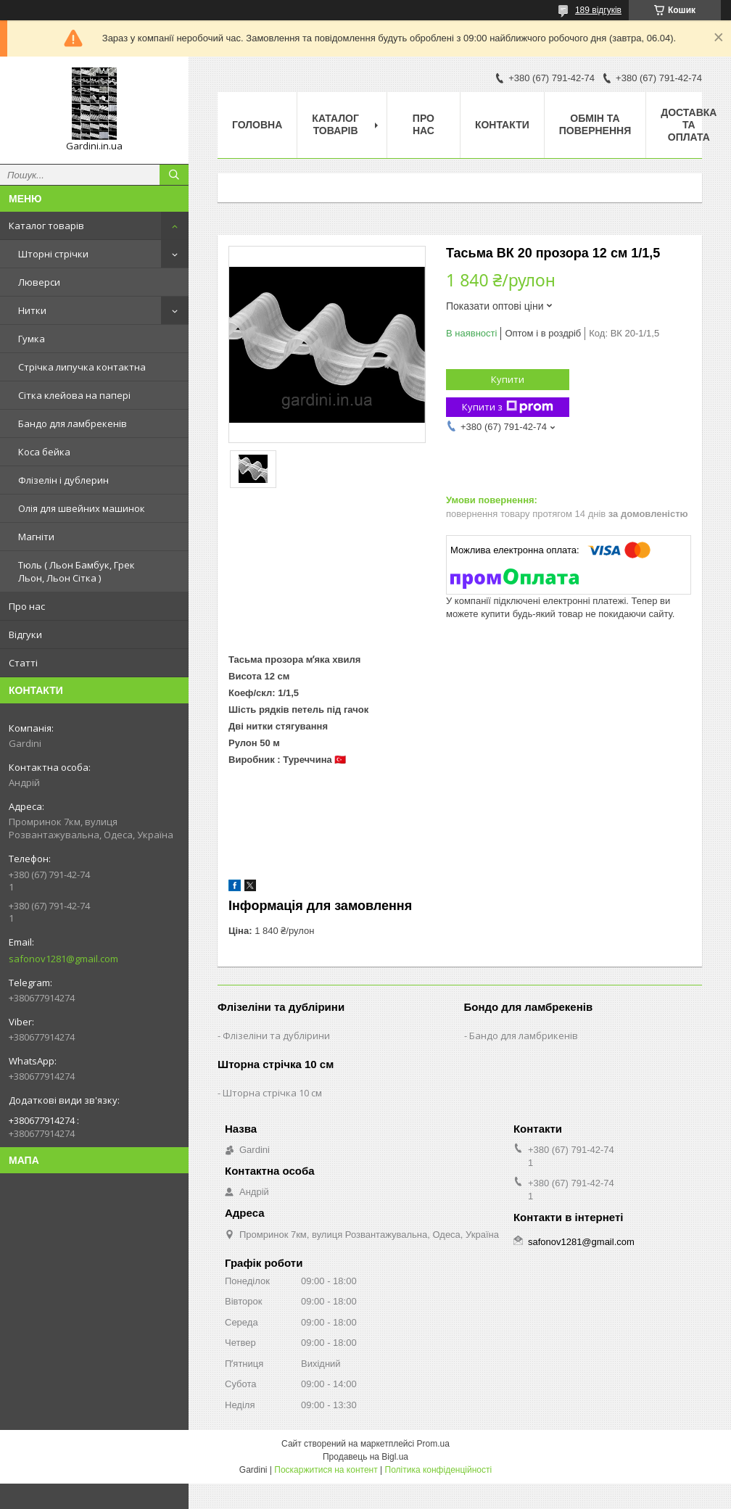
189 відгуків (598, 10)
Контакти (502, 125)
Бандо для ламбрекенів (72, 423)
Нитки (32, 310)
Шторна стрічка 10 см (272, 1092)
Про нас (27, 606)
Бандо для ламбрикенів (523, 1035)
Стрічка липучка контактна (82, 366)
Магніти (36, 536)
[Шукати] (174, 175)
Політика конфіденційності (438, 1470)
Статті (23, 662)
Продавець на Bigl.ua (365, 1457)
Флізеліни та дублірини (276, 1035)
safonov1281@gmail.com (63, 958)
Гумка (31, 338)
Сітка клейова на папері (74, 395)
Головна (257, 125)
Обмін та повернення (595, 124)
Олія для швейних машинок (81, 508)
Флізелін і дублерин (63, 480)
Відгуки (25, 634)
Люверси (39, 282)
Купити (507, 379)
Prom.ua (433, 1444)
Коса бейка (44, 451)
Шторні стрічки (53, 253)
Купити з (507, 407)
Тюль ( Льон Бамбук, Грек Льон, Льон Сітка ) (76, 571)
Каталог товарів (46, 225)
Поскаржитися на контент (325, 1470)
